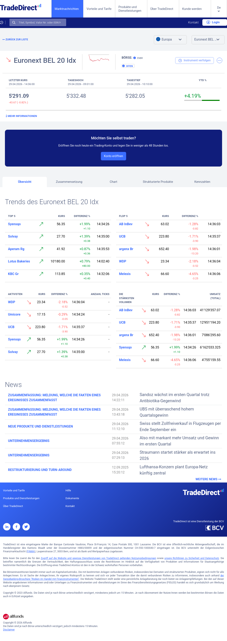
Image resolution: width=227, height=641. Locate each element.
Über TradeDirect (161, 9)
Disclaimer (9, 629)
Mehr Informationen (21, 116)
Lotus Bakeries (19, 261)
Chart (113, 182)
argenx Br (126, 249)
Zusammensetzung (69, 182)
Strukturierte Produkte (158, 182)
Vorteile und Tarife (99, 9)
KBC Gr (13, 274)
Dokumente (72, 498)
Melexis (125, 274)
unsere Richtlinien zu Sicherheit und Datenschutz (191, 558)
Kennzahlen (202, 182)
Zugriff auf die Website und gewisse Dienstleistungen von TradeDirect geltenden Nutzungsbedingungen (98, 558)
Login (213, 22)
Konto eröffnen (113, 156)
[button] (219, 12)
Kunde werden (192, 9)
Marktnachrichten (67, 9)
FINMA (31, 551)
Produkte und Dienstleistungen (129, 9)
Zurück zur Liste (15, 39)
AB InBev (126, 224)
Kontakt (193, 22)
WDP (122, 261)
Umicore (14, 314)
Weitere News (209, 479)
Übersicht (24, 182)
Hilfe (68, 490)
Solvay (13, 236)
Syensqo (14, 224)
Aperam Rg (16, 249)
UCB (122, 236)
